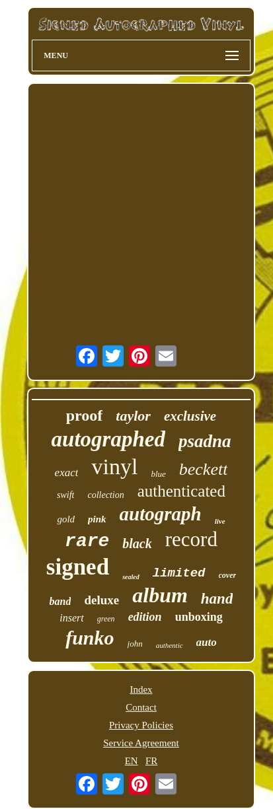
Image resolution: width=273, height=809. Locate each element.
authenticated (181, 491)
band (60, 601)
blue (158, 474)
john (135, 644)
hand (217, 598)
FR (151, 761)
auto (206, 642)
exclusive (190, 416)
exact (67, 472)
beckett (203, 469)
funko (89, 638)
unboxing (199, 616)
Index (141, 689)
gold (66, 519)
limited (179, 573)
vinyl (114, 466)
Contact (141, 707)
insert (71, 617)
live (220, 521)
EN (131, 761)
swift (65, 495)
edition (145, 616)
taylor (133, 415)
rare (87, 541)
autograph (161, 513)
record (191, 539)
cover (228, 575)
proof (84, 415)
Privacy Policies (141, 725)
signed (77, 567)
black (136, 543)
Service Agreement (141, 743)
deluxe (101, 600)
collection (105, 495)
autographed (108, 439)
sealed (130, 576)
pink (97, 519)
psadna (204, 441)
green (106, 618)
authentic (169, 645)
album (160, 595)
